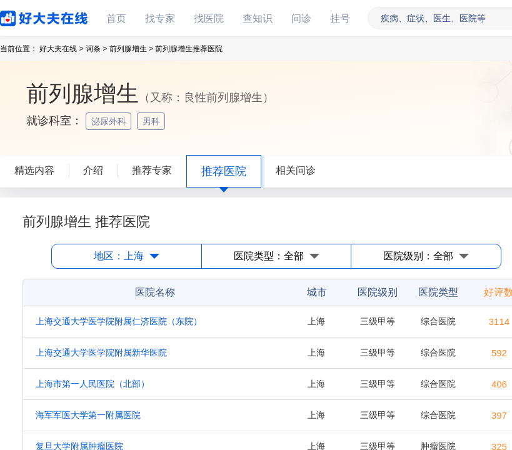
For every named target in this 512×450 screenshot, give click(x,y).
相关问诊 (296, 170)
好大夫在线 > (61, 48)
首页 (116, 18)
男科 (153, 121)
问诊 (301, 18)
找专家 (160, 18)
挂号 (340, 18)
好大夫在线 (25, 16)
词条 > (96, 48)
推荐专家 (152, 170)
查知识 (258, 18)
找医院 (209, 18)
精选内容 (34, 170)
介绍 (93, 170)
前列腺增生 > (131, 48)
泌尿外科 (110, 121)
